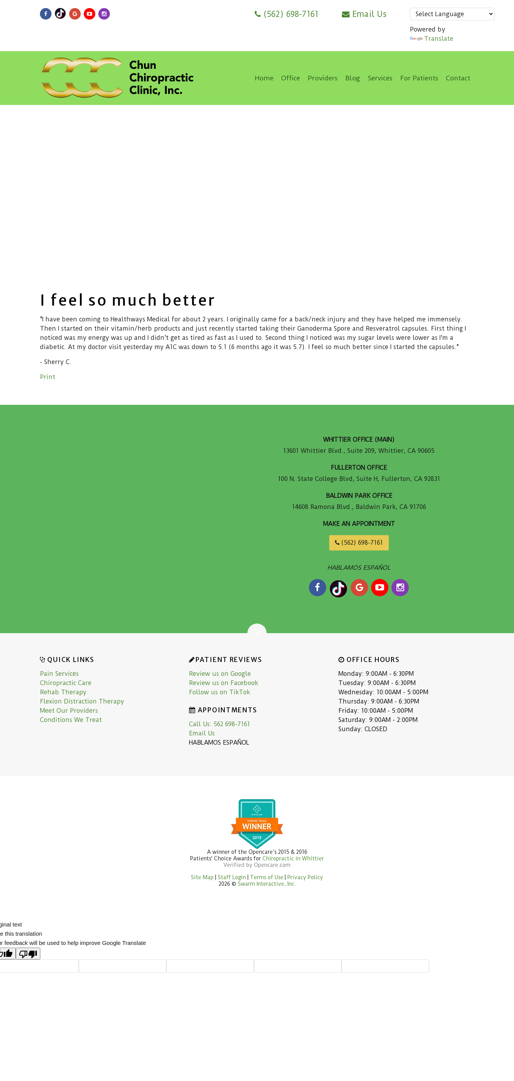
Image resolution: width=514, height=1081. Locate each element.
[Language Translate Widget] (452, 14)
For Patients (419, 78)
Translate (431, 38)
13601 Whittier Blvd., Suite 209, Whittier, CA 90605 (358, 450)
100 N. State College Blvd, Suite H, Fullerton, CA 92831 (359, 478)
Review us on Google (220, 673)
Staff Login (232, 877)
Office (290, 78)
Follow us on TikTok (219, 692)
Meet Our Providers (69, 710)
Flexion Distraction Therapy (82, 701)
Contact (458, 78)
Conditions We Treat (71, 719)
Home (264, 78)
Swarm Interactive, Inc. (267, 884)
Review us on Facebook (223, 683)
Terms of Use (267, 877)
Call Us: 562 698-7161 (219, 724)
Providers (323, 78)
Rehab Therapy (63, 692)
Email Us (364, 14)
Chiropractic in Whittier (293, 858)
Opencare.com (272, 865)
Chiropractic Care (65, 683)
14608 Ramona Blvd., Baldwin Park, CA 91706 (359, 507)
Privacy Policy (305, 877)
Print (47, 377)
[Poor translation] (28, 954)
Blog (352, 78)
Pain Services (59, 673)
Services (380, 78)
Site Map (202, 877)
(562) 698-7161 (286, 14)
